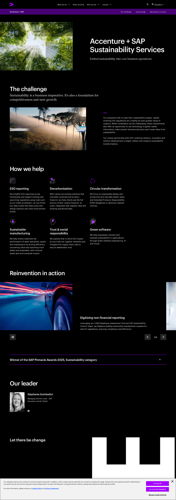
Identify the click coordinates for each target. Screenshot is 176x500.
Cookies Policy (37, 488)
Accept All (157, 483)
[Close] (172, 481)
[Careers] (107, 4)
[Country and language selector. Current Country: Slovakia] (158, 4)
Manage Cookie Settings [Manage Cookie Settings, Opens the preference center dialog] (157, 495)
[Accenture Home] (17, 4)
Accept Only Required (157, 489)
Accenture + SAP (17, 11)
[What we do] (63, 4)
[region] (88, 489)
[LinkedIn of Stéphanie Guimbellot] (28, 411)
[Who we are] (93, 4)
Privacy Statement (52, 488)
